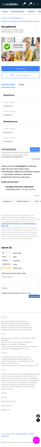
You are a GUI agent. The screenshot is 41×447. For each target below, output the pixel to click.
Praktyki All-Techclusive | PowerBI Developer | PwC (17, 361)
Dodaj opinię (34, 296)
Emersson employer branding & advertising (23, 442)
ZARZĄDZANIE (10, 149)
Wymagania (8, 201)
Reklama (4, 397)
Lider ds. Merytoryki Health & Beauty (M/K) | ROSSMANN (19, 347)
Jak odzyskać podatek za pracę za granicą (14, 321)
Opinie (21, 84)
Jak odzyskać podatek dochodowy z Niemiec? (15, 323)
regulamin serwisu (25, 293)
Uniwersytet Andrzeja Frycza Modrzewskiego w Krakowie (12, 30)
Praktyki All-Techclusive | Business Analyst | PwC (16, 359)
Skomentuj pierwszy (36, 440)
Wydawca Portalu (6, 406)
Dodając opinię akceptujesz (16, 293)
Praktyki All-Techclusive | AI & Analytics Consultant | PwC (19, 365)
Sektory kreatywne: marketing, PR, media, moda (16, 327)
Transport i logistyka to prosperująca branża (15, 325)
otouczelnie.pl (5, 434)
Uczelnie (31, 11)
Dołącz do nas (5, 410)
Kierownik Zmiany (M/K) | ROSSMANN (13, 344)
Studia (5, 11)
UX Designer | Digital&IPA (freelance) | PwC (15, 349)
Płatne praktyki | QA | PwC (10, 363)
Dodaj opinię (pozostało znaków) (13, 273)
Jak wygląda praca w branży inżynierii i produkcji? (16, 330)
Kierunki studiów (18, 11)
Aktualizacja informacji (8, 401)
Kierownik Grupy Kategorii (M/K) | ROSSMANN (16, 342)
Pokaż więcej (36, 159)
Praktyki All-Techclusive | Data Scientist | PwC (15, 357)
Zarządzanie (7, 106)
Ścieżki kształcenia (23, 201)
